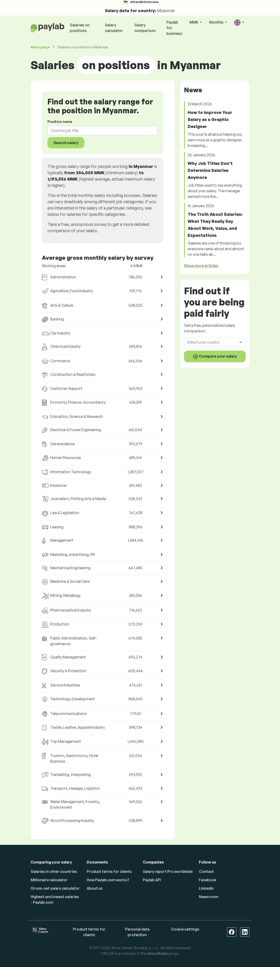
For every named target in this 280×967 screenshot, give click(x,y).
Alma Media (157, 953)
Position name (59, 122)
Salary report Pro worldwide (168, 871)
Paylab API (152, 880)
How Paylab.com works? (108, 880)
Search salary (66, 142)
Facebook (207, 880)
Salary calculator (114, 28)
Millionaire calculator (49, 880)
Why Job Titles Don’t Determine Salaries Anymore (210, 170)
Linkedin (206, 888)
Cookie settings (185, 929)
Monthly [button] (216, 22)
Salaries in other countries (54, 871)
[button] (239, 23)
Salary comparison (145, 28)
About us (95, 888)
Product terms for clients (109, 871)
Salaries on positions (80, 28)
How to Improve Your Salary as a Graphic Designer (210, 119)
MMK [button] (194, 22)
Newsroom (208, 896)
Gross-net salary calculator (55, 888)
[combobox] (100, 130)
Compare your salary (215, 356)
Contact (206, 871)
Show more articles (201, 265)
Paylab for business (174, 28)
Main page (40, 47)
